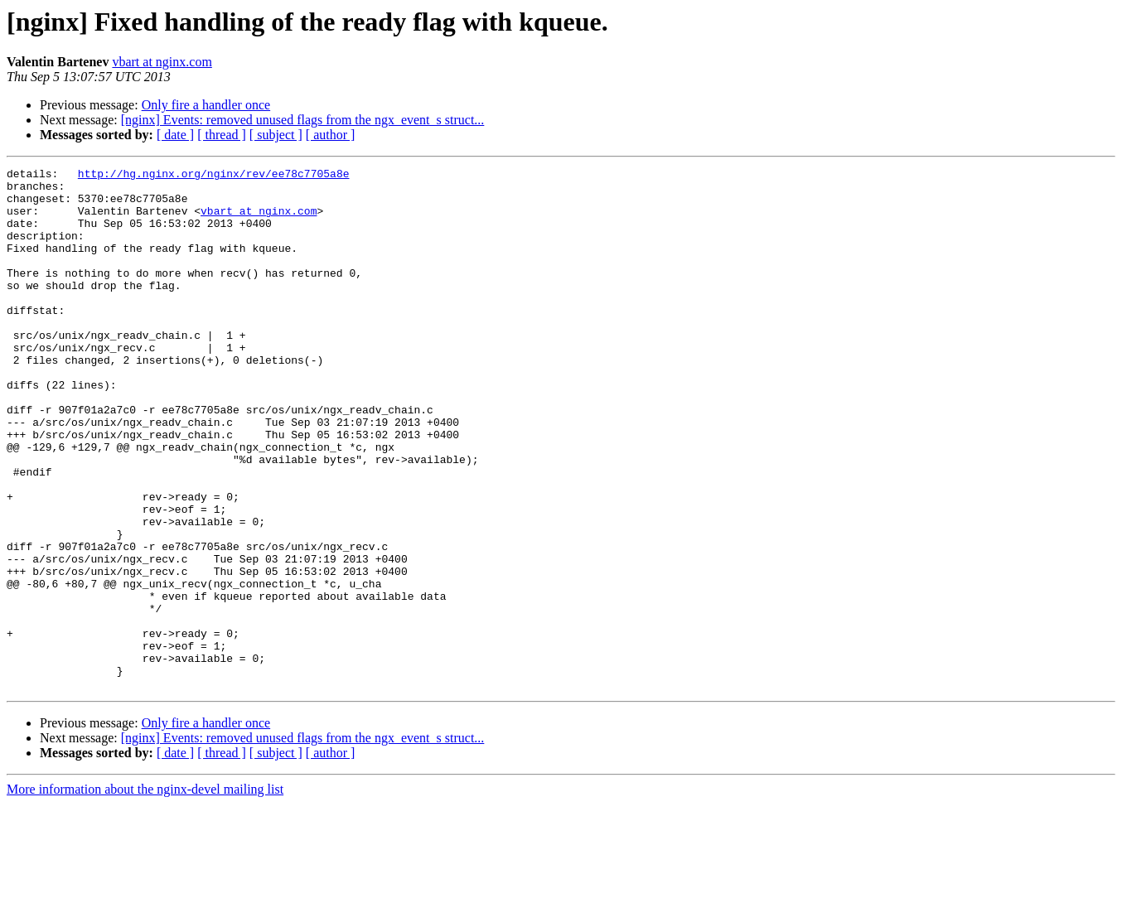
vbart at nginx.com (161, 62)
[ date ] (175, 135)
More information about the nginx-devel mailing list (145, 893)
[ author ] (330, 135)
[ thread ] (221, 135)
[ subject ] (275, 135)
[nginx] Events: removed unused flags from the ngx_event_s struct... (303, 120)
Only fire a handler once (206, 105)
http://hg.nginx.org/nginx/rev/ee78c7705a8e (214, 175)
